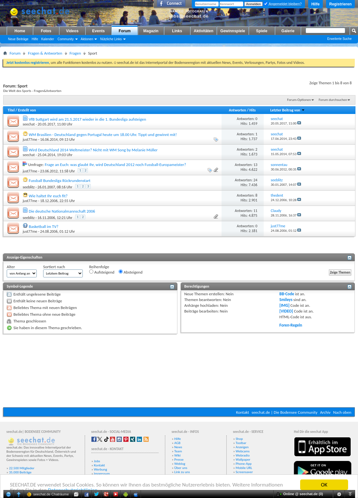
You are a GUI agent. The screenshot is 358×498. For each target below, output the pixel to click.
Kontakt (242, 412)
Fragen (75, 53)
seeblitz (29, 187)
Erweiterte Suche (339, 39)
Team (178, 451)
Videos (72, 31)
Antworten (237, 110)
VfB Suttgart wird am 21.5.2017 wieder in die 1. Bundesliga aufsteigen (87, 119)
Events (98, 31)
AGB (177, 443)
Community (66, 39)
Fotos (46, 31)
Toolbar (241, 443)
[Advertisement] (179, 371)
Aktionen (87, 39)
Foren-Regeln (290, 325)
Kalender (47, 39)
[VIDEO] (286, 311)
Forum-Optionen (299, 100)
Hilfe (315, 4)
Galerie (287, 31)
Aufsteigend (101, 272)
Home (19, 31)
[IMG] (284, 305)
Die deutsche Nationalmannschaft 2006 (62, 211)
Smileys (285, 299)
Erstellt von (27, 110)
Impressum (102, 474)
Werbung (100, 469)
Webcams (243, 451)
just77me (30, 139)
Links (177, 31)
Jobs (97, 461)
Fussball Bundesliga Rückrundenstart (59, 180)
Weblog (179, 464)
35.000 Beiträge (20, 472)
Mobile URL (244, 468)
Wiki (177, 455)
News (178, 447)
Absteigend (131, 272)
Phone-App (244, 464)
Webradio (243, 455)
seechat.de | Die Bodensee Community (284, 412)
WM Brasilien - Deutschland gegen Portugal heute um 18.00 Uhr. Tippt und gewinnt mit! (103, 134)
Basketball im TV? (43, 226)
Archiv (325, 412)
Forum (124, 31)
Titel (11, 110)
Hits (252, 110)
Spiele (261, 31)
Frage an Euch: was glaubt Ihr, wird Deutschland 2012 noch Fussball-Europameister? (115, 164)
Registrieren (340, 4)
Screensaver (244, 472)
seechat (29, 124)
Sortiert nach (54, 266)
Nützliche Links (110, 39)
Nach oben (342, 412)
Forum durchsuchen (333, 100)
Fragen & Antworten (45, 53)
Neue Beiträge (18, 39)
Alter (11, 266)
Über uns (180, 468)
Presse (178, 459)
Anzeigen (242, 447)
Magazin (150, 31)
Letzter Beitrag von (287, 110)
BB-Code (286, 293)
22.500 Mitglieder (22, 468)
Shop (239, 439)
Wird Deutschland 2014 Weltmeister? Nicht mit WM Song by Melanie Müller (93, 149)
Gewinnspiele (232, 31)
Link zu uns (182, 472)
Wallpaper (243, 459)
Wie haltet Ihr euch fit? (48, 195)
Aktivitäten (203, 31)
